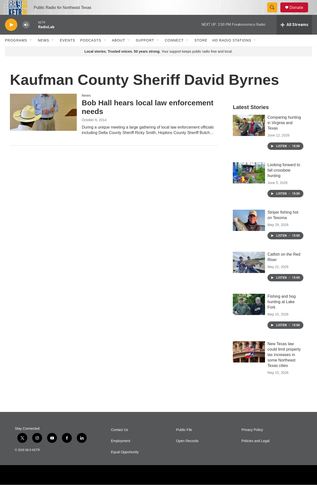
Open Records (187, 452)
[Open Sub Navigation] (31, 51)
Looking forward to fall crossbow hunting (283, 181)
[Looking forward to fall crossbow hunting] (249, 184)
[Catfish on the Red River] (249, 273)
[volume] (26, 36)
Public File (184, 441)
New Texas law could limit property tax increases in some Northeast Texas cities (284, 366)
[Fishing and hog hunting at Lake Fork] (249, 315)
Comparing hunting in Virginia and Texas (284, 133)
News (43, 51)
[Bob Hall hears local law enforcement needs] (43, 123)
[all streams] (294, 36)
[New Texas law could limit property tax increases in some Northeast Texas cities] (249, 363)
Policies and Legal (255, 452)
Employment (120, 452)
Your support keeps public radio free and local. (158, 63)
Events (67, 51)
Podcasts (90, 51)
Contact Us (119, 441)
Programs (16, 51)
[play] (11, 36)
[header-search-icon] (274, 13)
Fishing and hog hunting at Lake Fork (281, 312)
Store (201, 51)
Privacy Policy (252, 441)
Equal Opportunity (125, 463)
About (118, 51)
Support (145, 51)
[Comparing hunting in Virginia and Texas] (249, 136)
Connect (174, 51)
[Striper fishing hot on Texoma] (249, 231)
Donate (299, 13)
